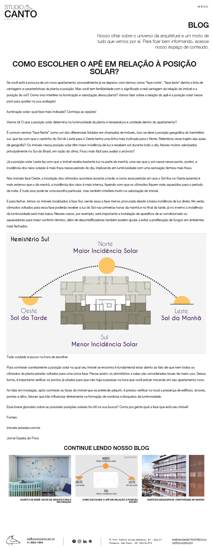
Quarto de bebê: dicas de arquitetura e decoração (45, 500)
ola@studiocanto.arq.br (41, 538)
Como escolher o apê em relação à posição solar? (110, 500)
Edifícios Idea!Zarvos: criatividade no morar (175, 499)
